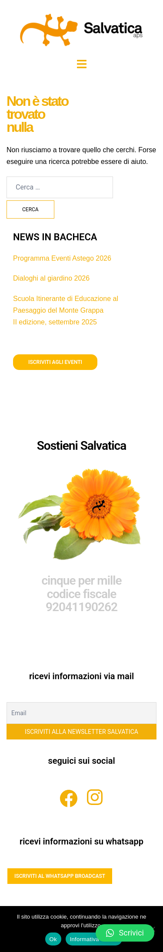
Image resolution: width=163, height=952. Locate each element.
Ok (53, 939)
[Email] (81, 713)
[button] (125, 933)
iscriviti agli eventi (55, 362)
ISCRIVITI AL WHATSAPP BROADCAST (59, 876)
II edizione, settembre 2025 (55, 322)
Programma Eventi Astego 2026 (62, 258)
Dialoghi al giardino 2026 (51, 278)
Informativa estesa (94, 939)
